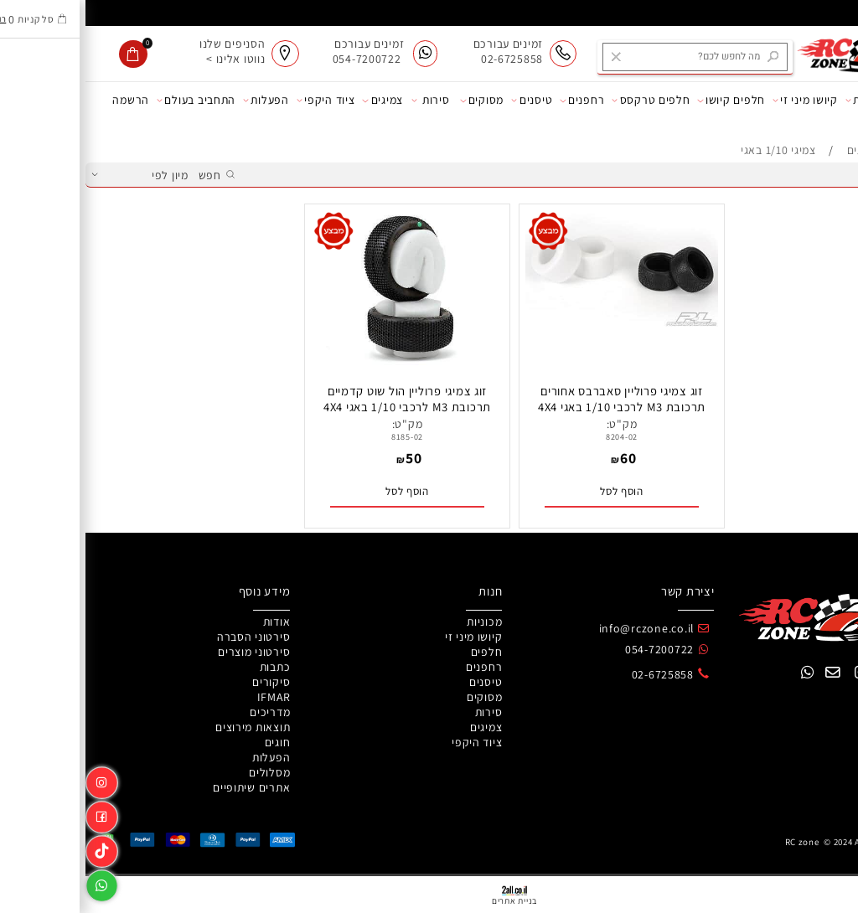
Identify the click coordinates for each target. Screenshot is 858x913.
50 (328, 457)
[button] (536, 492)
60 (542, 457)
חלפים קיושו (646, 100)
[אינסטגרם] (16, 780)
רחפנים (496, 100)
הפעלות (181, 100)
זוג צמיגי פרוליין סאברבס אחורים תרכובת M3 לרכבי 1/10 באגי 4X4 (536, 399)
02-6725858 (577, 674)
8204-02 (536, 436)
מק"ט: (536, 423)
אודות (829, 100)
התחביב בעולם (110, 100)
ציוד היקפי (240, 100)
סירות (345, 100)
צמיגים (297, 100)
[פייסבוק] (16, 814)
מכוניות (782, 100)
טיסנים (446, 100)
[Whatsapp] (16, 882)
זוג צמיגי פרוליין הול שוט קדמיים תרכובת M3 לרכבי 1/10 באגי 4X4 (322, 399)
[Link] (16, 848)
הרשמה (45, 99)
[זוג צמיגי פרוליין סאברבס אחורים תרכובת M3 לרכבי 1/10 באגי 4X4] (536, 322)
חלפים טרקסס (565, 100)
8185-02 (322, 436)
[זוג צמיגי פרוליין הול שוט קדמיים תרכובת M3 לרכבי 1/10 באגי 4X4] (321, 361)
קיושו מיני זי (719, 100)
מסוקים (396, 100)
